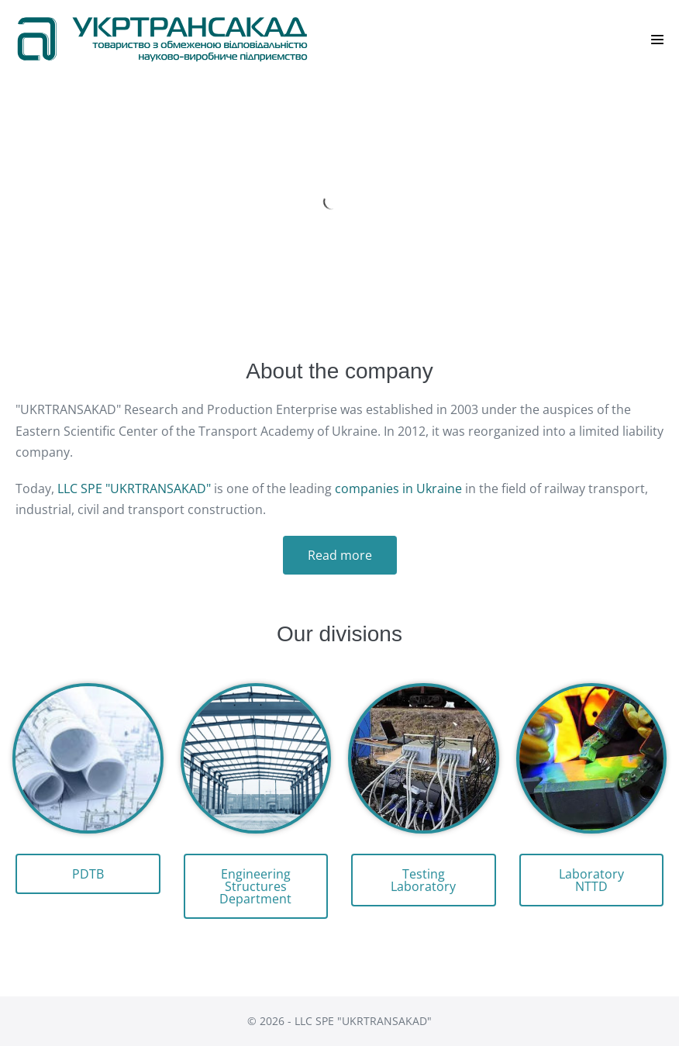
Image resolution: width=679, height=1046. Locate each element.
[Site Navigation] (657, 39)
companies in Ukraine (398, 488)
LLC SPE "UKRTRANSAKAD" (134, 488)
